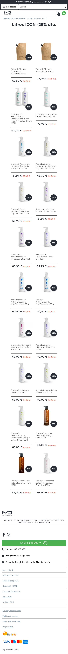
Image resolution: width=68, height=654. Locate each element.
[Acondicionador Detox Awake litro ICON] (46, 375)
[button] (65, 7)
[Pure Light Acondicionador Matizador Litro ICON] (21, 240)
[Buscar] (41, 6)
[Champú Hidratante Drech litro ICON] (21, 375)
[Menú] (9, 6)
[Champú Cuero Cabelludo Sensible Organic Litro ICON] (21, 195)
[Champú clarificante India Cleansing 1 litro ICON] (21, 467)
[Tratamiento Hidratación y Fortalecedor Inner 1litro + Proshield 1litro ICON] (21, 102)
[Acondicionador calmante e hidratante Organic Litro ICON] (46, 150)
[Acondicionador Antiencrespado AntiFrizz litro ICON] (21, 286)
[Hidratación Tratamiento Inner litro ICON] (46, 240)
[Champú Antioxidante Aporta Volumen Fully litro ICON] (21, 331)
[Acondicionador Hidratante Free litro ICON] (46, 331)
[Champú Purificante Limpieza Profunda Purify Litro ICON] (21, 150)
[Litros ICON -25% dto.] (36, 18)
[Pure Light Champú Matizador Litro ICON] (46, 195)
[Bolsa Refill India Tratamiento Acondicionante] (21, 55)
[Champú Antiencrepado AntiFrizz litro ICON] (46, 286)
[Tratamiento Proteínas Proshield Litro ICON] (46, 102)
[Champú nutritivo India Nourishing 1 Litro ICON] (46, 420)
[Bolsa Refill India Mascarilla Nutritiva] (46, 55)
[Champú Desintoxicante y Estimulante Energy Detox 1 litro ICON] (21, 420)
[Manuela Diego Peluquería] (14, 18)
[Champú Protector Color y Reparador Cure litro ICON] (46, 467)
